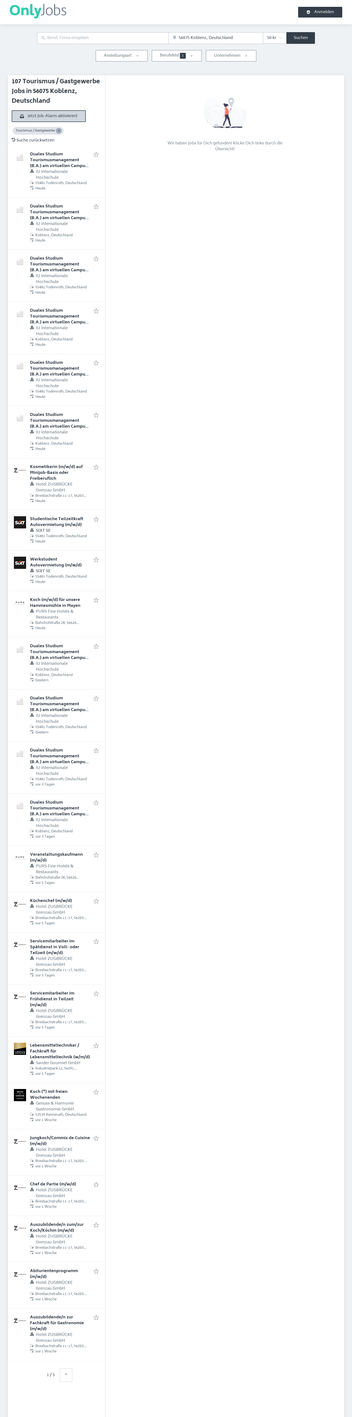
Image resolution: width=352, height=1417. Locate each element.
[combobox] (103, 38)
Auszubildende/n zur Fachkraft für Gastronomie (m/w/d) (57, 1323)
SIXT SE (43, 530)
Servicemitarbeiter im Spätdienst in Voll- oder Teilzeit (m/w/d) (54, 947)
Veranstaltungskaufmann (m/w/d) (56, 857)
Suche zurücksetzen (33, 140)
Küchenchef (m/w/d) (51, 901)
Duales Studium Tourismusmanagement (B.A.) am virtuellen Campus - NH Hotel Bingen (60, 655)
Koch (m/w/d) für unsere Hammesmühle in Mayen (55, 603)
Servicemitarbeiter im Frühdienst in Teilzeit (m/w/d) (52, 999)
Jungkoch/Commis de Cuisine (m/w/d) (60, 1141)
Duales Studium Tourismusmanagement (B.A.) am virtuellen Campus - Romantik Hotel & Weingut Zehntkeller (60, 762)
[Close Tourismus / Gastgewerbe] (59, 131)
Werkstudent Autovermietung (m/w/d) (56, 562)
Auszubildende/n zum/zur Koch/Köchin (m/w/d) (57, 1227)
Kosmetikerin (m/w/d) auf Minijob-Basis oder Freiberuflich (56, 473)
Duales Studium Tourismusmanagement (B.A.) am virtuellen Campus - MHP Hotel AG (60, 371)
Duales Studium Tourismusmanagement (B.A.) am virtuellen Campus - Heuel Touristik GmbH (60, 163)
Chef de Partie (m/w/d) (53, 1184)
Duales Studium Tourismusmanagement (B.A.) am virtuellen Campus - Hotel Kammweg (60, 267)
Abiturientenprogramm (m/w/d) (54, 1274)
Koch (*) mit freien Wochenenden (49, 1095)
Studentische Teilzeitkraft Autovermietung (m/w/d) (56, 522)
